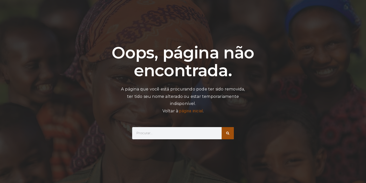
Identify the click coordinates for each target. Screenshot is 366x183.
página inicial (191, 111)
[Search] (228, 133)
